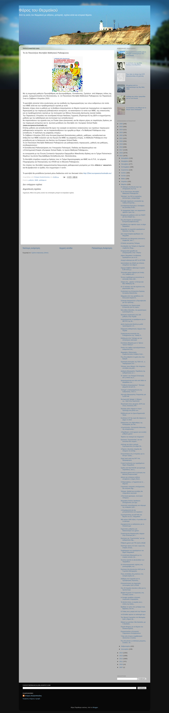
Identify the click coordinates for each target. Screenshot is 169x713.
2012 (121, 658)
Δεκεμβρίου (125, 158)
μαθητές (31, 180)
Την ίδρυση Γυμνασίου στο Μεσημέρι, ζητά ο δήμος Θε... (133, 618)
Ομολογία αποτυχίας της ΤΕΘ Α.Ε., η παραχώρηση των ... (133, 362)
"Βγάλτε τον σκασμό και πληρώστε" (132, 437)
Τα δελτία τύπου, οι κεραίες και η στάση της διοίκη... (131, 603)
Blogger (95, 707)
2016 (121, 153)
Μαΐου (123, 178)
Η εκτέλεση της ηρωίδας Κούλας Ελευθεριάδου (134, 64)
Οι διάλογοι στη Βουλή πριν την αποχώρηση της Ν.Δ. (131, 187)
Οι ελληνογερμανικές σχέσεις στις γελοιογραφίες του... (132, 565)
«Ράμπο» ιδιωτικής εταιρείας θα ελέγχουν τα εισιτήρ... (131, 450)
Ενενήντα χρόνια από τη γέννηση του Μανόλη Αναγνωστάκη (133, 473)
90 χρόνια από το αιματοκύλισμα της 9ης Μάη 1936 (135, 87)
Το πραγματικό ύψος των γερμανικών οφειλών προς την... (133, 211)
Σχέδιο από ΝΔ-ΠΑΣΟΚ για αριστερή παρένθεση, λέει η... (133, 468)
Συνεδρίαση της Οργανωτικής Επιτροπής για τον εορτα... (130, 306)
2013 (121, 655)
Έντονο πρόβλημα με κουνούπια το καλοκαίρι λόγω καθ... (132, 278)
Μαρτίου (124, 184)
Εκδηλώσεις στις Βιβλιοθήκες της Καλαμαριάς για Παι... (132, 423)
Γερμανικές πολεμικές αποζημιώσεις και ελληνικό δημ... (132, 487)
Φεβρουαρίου (125, 646)
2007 (121, 667)
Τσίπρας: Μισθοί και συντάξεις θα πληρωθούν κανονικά (132, 492)
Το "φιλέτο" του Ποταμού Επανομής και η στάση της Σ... (132, 376)
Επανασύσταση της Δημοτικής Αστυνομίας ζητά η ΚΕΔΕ (131, 584)
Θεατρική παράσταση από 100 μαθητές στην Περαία (131, 315)
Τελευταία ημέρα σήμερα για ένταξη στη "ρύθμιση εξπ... (132, 273)
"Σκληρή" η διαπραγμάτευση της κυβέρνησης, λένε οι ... (131, 390)
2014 (121, 653)
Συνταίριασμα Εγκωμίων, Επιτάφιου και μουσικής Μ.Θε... (132, 206)
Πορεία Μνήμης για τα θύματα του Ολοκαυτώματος (132, 627)
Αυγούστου (125, 170)
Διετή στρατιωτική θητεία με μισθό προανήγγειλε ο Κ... (132, 325)
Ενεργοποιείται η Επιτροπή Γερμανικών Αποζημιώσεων (131, 632)
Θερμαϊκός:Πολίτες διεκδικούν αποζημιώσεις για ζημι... (130, 501)
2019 (121, 144)
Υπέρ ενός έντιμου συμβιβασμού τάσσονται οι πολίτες (131, 637)
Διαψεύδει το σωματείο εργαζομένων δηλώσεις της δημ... (133, 230)
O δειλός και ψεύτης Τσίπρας (130, 243)
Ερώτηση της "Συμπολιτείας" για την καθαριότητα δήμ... (132, 539)
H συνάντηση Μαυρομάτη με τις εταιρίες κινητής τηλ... (131, 556)
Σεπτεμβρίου (125, 167)
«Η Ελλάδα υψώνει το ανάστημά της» (133, 614)
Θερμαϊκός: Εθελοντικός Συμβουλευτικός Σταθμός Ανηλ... (132, 353)
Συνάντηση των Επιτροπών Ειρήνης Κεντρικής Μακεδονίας (132, 292)
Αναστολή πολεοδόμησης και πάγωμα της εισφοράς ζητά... (133, 506)
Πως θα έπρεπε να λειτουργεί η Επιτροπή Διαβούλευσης (131, 220)
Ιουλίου (123, 173)
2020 (121, 141)
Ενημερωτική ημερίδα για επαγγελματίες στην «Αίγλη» (131, 251)
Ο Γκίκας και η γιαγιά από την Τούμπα (133, 611)
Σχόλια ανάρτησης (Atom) (39, 253)
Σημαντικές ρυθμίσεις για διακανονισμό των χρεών (130, 529)
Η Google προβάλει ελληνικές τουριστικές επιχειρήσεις (130, 598)
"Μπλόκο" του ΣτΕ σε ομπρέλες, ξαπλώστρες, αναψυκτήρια (131, 197)
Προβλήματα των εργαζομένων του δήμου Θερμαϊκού (132, 551)
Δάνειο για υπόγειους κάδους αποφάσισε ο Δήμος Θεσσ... (131, 478)
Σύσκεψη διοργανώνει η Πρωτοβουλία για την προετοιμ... (133, 301)
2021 (121, 138)
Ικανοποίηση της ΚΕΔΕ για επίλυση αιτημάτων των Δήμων (132, 264)
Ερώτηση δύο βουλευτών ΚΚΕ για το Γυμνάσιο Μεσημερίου (133, 570)
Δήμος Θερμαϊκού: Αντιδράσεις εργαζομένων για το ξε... (131, 256)
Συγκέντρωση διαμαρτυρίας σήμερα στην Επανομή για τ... (132, 534)
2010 (121, 664)
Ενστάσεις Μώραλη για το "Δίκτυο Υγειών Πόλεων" (132, 344)
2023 (121, 132)
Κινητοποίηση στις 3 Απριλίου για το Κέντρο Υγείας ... (132, 454)
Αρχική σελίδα (65, 248)
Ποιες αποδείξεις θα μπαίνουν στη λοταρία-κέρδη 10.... (132, 575)
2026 (121, 124)
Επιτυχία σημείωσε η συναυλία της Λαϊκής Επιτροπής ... (132, 202)
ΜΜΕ (36, 180)
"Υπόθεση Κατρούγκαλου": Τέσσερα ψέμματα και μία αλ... (132, 386)
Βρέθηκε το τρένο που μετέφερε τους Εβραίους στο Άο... (133, 607)
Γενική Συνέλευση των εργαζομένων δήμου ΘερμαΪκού (132, 464)
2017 (121, 150)
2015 (121, 155)
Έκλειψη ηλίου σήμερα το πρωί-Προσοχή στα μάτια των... (131, 409)
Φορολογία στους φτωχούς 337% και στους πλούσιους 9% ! (133, 404)
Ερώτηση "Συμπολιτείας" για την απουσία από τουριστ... (131, 440)
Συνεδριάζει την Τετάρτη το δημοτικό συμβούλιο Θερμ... (132, 247)
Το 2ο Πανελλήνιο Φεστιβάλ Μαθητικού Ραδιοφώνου (130, 192)
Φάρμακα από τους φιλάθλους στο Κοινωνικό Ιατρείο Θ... (132, 297)
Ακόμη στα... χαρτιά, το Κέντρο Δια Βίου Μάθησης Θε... (132, 282)
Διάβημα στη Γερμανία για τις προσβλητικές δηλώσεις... (130, 579)
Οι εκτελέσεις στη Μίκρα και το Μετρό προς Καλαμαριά (136, 108)
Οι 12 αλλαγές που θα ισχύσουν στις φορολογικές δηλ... (133, 287)
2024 (121, 129)
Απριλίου (124, 181)
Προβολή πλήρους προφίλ (31, 699)
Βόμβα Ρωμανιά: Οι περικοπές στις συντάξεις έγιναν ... (132, 593)
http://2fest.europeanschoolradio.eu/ (97, 173)
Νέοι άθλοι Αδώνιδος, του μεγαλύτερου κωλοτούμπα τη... (133, 311)
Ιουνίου (123, 175)
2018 (121, 147)
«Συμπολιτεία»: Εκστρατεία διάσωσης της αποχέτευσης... (133, 428)
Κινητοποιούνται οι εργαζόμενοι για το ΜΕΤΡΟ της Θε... (133, 320)
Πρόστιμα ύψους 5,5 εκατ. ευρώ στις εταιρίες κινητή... (133, 546)
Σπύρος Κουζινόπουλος (33, 696)
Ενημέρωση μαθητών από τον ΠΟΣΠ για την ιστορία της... (133, 216)
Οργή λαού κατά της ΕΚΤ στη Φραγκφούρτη (130, 459)
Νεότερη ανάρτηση (31, 248)
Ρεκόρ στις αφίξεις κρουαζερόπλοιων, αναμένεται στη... (133, 348)
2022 (121, 135)
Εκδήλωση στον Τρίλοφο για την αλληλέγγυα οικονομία (131, 339)
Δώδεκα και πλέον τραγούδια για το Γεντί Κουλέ (135, 97)
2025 (121, 126)
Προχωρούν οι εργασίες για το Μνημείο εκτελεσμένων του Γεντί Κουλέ (136, 53)
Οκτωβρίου (125, 164)
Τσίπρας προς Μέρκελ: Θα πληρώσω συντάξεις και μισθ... (133, 367)
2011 (121, 661)
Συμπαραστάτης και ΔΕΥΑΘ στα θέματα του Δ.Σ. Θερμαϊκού (131, 515)
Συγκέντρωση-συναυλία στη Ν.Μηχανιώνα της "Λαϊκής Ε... (131, 334)
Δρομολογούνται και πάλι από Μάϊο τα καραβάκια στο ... (133, 381)
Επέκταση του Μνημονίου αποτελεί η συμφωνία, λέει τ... (133, 239)
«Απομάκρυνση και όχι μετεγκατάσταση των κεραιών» (132, 511)
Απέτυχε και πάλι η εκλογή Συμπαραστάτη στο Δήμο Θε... (131, 445)
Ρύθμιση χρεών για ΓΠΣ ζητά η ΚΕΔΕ (133, 543)
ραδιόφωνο (42, 180)
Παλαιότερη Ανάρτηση (102, 248)
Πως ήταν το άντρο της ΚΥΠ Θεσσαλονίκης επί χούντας (135, 75)
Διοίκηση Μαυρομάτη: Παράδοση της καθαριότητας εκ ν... (133, 372)
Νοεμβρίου (125, 161)
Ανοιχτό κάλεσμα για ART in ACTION (133, 260)
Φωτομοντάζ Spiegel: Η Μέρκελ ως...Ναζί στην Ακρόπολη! (131, 400)
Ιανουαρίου (125, 649)
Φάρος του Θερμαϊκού (38, 10)
